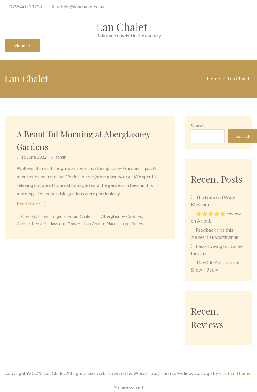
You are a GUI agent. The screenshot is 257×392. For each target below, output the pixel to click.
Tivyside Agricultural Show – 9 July (215, 265)
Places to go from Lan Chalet (65, 216)
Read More (28, 203)
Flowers (75, 223)
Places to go (118, 223)
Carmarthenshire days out (41, 223)
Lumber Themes (235, 373)
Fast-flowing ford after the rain (217, 249)
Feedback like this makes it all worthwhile (214, 233)
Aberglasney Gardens (121, 216)
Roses (137, 223)
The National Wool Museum (213, 200)
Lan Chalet (121, 26)
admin (60, 156)
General (28, 216)
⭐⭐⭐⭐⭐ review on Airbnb (216, 216)
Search (198, 125)
